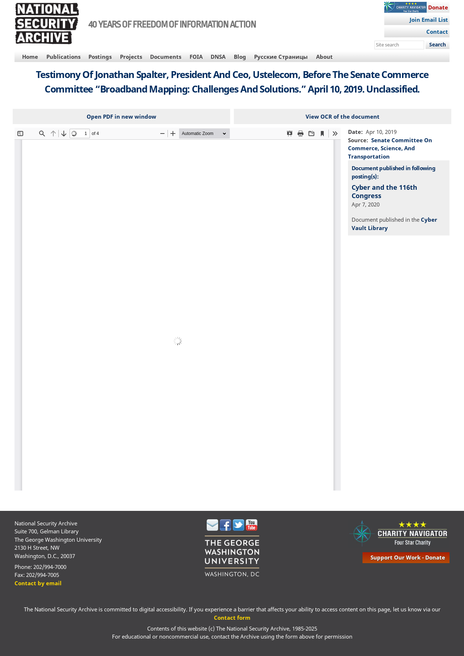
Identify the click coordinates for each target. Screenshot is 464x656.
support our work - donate (407, 557)
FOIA (196, 56)
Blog (240, 56)
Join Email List (429, 19)
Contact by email (38, 583)
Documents (165, 56)
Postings (100, 56)
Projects (131, 56)
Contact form (232, 617)
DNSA (218, 56)
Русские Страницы (281, 56)
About (324, 56)
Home (30, 56)
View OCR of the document (343, 116)
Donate (438, 7)
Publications (63, 56)
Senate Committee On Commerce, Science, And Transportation (390, 148)
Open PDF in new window (121, 116)
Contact (437, 31)
